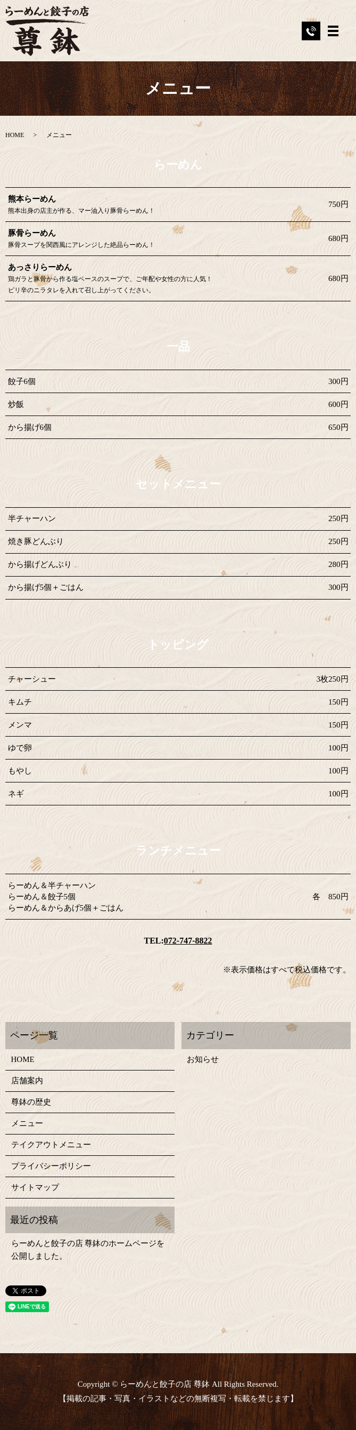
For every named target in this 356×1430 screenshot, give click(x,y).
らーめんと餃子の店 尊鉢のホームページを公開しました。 (88, 1249)
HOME (14, 135)
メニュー (27, 1123)
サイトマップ (35, 1187)
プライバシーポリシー (51, 1166)
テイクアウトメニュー (51, 1144)
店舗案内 (27, 1080)
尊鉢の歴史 (31, 1102)
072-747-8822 (188, 940)
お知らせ (203, 1059)
